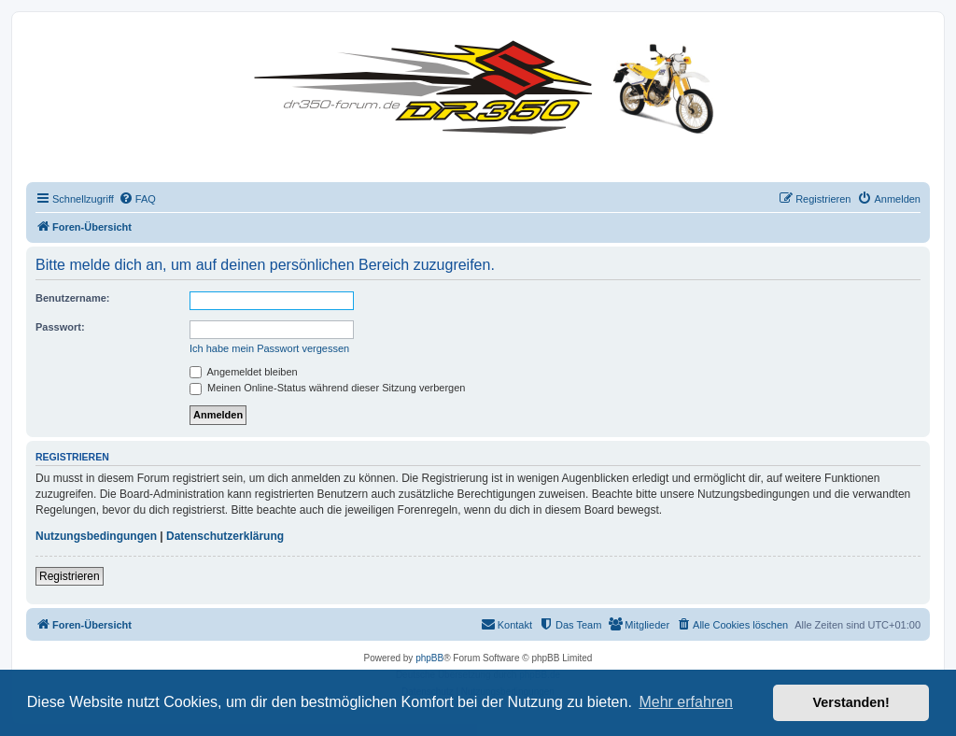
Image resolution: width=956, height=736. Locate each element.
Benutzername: (72, 298)
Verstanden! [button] (851, 702)
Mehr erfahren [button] (686, 702)
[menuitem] (137, 199)
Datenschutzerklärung (225, 536)
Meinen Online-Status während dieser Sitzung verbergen (327, 387)
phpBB (429, 658)
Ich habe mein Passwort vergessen (269, 348)
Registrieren (69, 576)
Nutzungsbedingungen (96, 536)
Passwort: (60, 327)
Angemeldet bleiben (244, 371)
